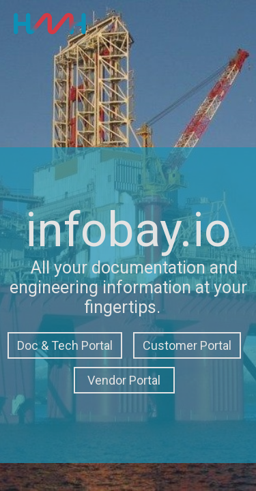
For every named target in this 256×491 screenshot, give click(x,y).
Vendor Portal (123, 380)
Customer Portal (187, 345)
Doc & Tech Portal (65, 345)
